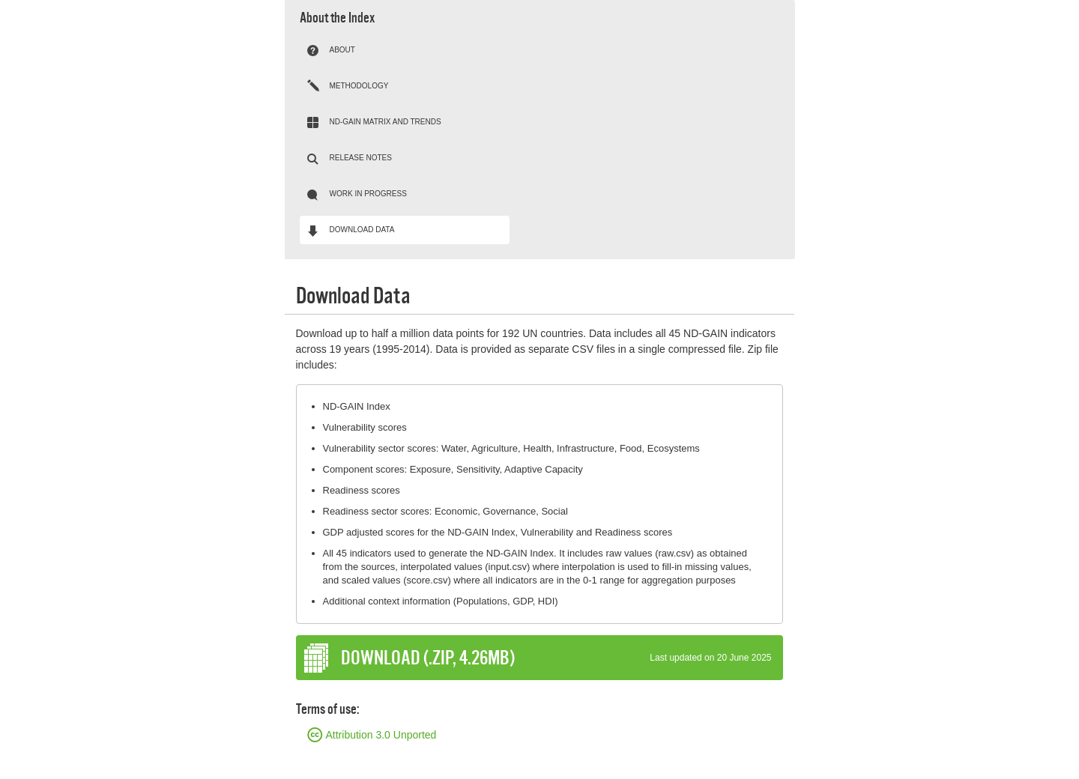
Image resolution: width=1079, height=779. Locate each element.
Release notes (361, 158)
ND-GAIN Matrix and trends (385, 122)
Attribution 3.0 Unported (381, 735)
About (342, 50)
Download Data (362, 229)
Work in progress (368, 194)
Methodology (359, 86)
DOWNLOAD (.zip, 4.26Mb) (556, 658)
